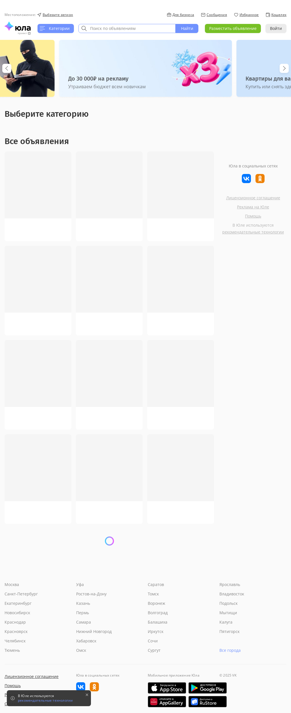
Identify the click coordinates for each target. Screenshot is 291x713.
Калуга (225, 622)
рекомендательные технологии (253, 232)
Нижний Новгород (94, 631)
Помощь (253, 216)
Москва (12, 584)
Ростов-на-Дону (91, 594)
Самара (83, 622)
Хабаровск (86, 641)
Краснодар (15, 622)
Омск (81, 650)
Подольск (228, 603)
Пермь (82, 612)
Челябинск (15, 641)
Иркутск (155, 631)
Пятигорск (229, 631)
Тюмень (12, 650)
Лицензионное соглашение (253, 197)
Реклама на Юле (253, 207)
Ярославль (229, 584)
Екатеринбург (18, 603)
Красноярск (16, 631)
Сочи (153, 641)
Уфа (80, 584)
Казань (83, 603)
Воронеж (156, 603)
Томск (153, 594)
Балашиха (157, 622)
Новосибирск (17, 612)
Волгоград (158, 612)
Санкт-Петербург (21, 594)
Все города (230, 650)
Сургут (154, 650)
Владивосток (231, 594)
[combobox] (127, 28)
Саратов (156, 584)
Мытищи (228, 612)
